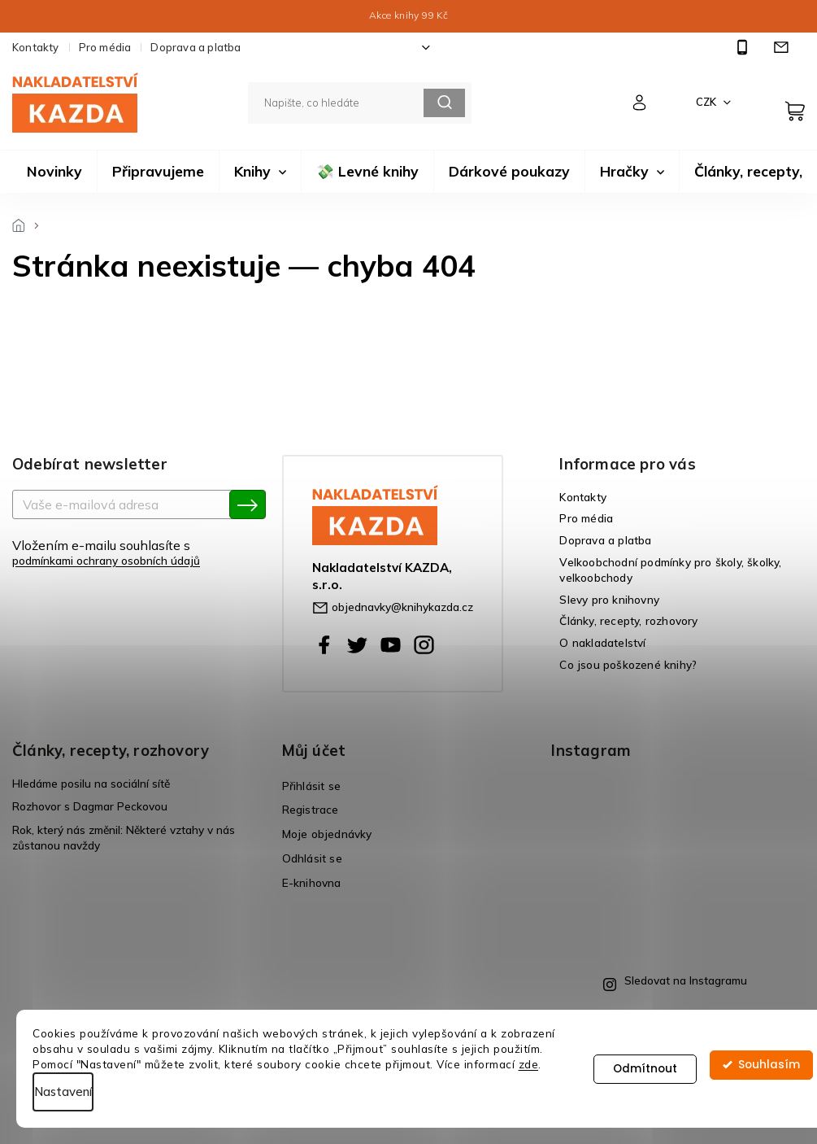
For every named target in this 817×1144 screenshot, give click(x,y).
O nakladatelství (602, 642)
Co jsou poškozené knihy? (628, 664)
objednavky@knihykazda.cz (402, 606)
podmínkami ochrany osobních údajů (106, 560)
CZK (707, 101)
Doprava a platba (195, 47)
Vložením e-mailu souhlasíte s (131, 552)
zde (529, 1064)
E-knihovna (311, 882)
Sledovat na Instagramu (685, 980)
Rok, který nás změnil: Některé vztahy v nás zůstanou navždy (123, 837)
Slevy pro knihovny (609, 599)
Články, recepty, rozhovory (628, 620)
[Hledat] (360, 103)
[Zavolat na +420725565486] (744, 47)
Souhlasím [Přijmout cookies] (769, 1068)
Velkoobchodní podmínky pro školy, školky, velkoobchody (670, 569)
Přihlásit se (311, 786)
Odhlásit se (312, 858)
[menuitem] (54, 172)
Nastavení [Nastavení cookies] (63, 1091)
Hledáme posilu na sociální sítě (91, 783)
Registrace (310, 809)
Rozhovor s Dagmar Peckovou (89, 806)
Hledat (444, 103)
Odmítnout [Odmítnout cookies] (645, 1068)
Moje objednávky (327, 834)
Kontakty (35, 47)
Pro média (105, 47)
